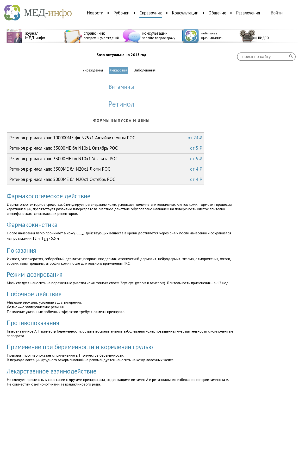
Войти (277, 13)
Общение (217, 13)
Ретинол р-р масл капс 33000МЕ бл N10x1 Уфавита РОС (105, 158)
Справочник (150, 13)
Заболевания (145, 70)
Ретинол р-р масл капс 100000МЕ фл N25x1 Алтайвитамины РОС (105, 138)
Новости (95, 13)
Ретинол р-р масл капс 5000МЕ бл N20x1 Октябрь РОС (105, 179)
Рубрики (121, 13)
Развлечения (248, 13)
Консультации (185, 13)
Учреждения (92, 70)
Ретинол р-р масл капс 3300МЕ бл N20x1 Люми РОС (105, 169)
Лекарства (118, 70)
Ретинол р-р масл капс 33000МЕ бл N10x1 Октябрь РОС (105, 148)
